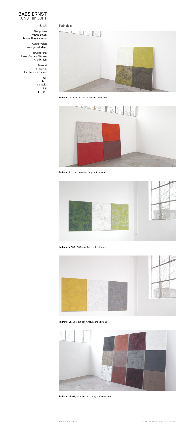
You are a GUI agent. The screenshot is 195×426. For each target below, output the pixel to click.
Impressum (170, 421)
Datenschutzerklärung (152, 421)
